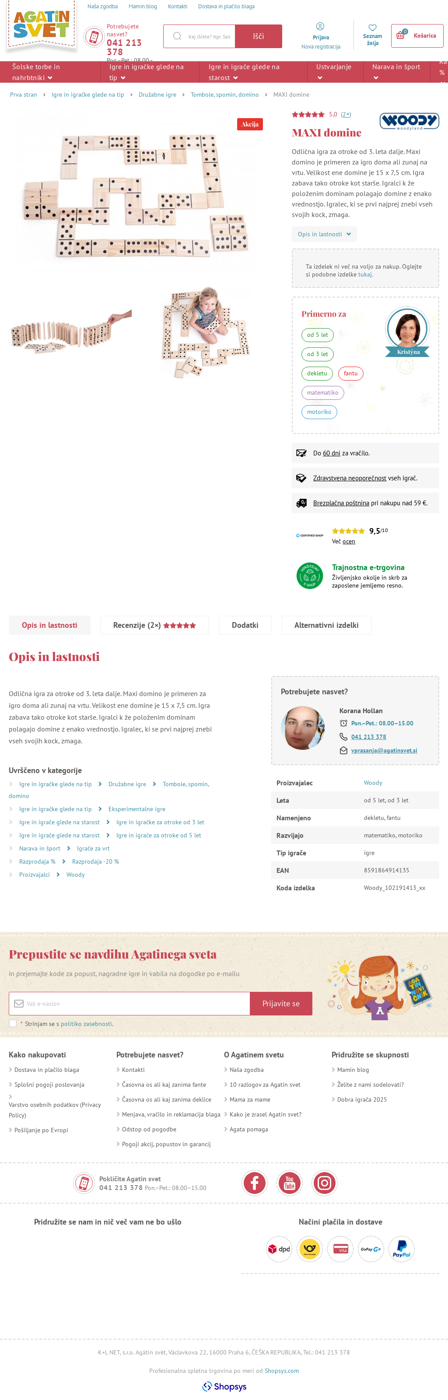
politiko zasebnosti (86, 1024)
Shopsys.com (282, 1371)
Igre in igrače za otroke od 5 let (158, 835)
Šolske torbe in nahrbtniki (36, 72)
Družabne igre (157, 94)
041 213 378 (124, 47)
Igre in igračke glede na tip (146, 72)
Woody (75, 874)
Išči (258, 36)
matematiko (323, 392)
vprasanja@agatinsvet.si (384, 750)
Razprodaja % (38, 861)
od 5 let (317, 335)
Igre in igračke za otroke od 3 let (160, 822)
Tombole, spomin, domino (225, 94)
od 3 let (317, 354)
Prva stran (23, 94)
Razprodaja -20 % (95, 861)
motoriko (319, 412)
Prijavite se (281, 1003)
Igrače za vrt (93, 848)
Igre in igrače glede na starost (244, 72)
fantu (351, 373)
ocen (349, 541)
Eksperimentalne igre (136, 809)
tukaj (365, 274)
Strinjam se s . (66, 1024)
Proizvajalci (35, 874)
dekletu (317, 373)
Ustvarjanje (333, 71)
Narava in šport (396, 71)
